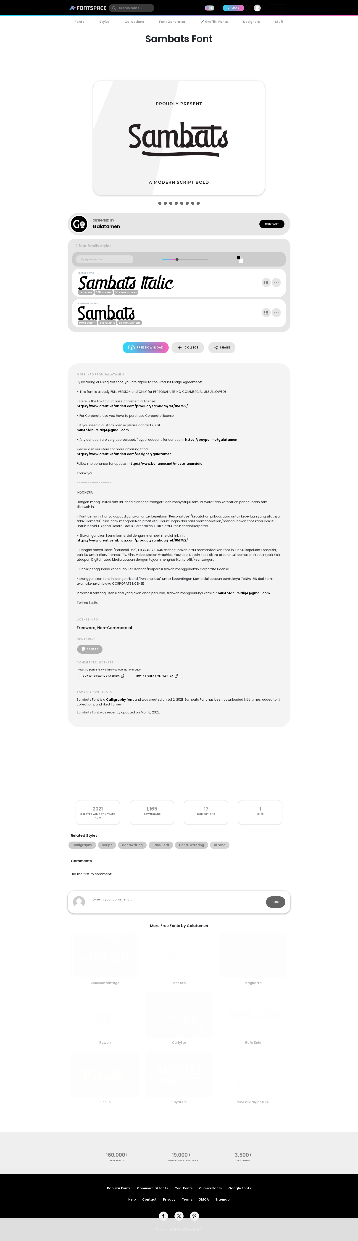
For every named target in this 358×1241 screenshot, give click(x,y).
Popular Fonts (119, 1188)
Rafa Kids (253, 1042)
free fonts (117, 1160)
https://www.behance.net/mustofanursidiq (166, 463)
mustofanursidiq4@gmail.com (103, 430)
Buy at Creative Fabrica (103, 676)
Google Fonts (239, 1188)
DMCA (204, 1199)
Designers (251, 21)
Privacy (169, 1199)
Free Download (145, 347)
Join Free (278, 8)
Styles (104, 21)
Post (275, 902)
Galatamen (106, 226)
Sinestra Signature (253, 1102)
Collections (134, 21)
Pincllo (105, 1102)
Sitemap (222, 1199)
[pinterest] (194, 1216)
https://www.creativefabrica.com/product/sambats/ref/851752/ (132, 406)
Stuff (279, 21)
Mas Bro (179, 983)
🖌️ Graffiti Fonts (214, 21)
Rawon (105, 1042)
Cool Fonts (183, 1188)
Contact (272, 224)
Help (132, 1199)
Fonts (79, 21)
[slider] (176, 259)
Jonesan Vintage (105, 983)
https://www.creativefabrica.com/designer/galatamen (124, 454)
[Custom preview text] (104, 259)
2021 (98, 808)
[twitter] (179, 1216)
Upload (233, 8)
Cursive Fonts (210, 1188)
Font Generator (172, 21)
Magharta (253, 983)
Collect (188, 348)
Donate (90, 649)
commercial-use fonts (181, 1160)
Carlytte (179, 1042)
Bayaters (179, 1102)
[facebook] (163, 1216)
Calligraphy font (120, 699)
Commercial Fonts (152, 1188)
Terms (187, 1199)
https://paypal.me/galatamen (211, 439)
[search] (131, 8)
